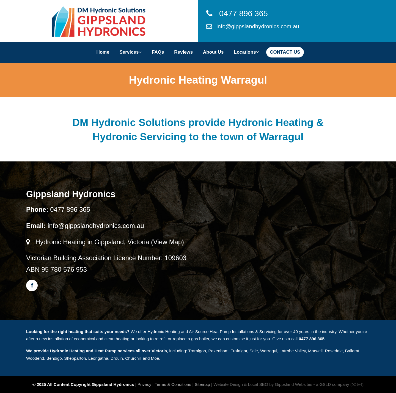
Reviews (183, 52)
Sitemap (202, 384)
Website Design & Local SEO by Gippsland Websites (262, 384)
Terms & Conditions (173, 384)
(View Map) (167, 242)
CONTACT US (285, 52)
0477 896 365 (237, 13)
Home (102, 52)
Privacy (144, 384)
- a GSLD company (339, 384)
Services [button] (130, 52)
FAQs (158, 52)
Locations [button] (246, 52)
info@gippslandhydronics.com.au (252, 26)
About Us (213, 52)
